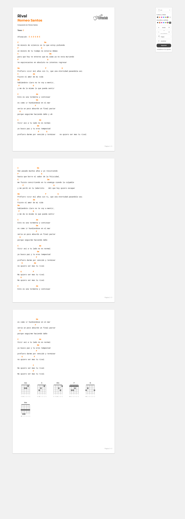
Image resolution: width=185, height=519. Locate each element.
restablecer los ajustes (164, 49)
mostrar (163, 41)
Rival (22, 16)
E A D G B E (34, 36)
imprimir (164, 45)
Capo (162, 37)
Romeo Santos (29, 20)
